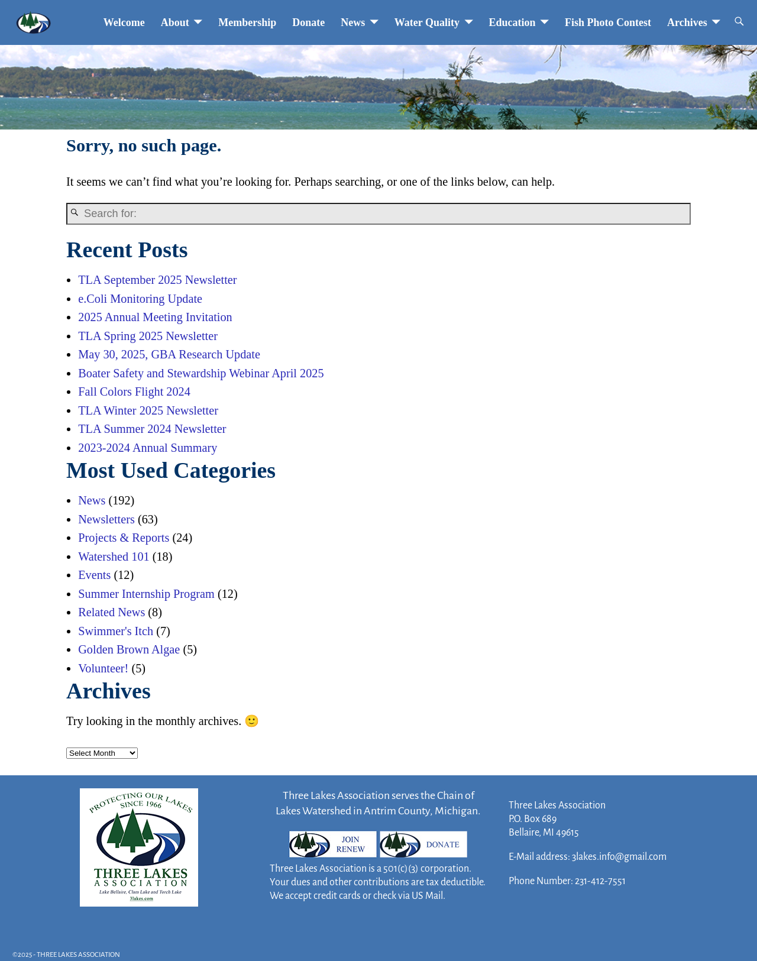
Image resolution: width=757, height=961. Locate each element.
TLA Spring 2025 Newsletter (148, 335)
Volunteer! (103, 668)
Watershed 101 (113, 556)
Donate (308, 22)
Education (512, 22)
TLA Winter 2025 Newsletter (148, 410)
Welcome (124, 22)
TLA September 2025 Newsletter (157, 279)
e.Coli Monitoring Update (140, 298)
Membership (247, 22)
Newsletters (106, 519)
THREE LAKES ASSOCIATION (78, 955)
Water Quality (427, 22)
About (175, 22)
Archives (687, 22)
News (353, 22)
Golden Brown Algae (129, 649)
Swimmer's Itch (115, 631)
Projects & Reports (123, 537)
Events (94, 574)
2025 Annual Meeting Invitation (155, 316)
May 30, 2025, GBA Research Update (169, 354)
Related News (111, 612)
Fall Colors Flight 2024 (134, 391)
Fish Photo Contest (608, 22)
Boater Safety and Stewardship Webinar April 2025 (200, 373)
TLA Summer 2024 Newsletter (152, 428)
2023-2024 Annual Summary (147, 447)
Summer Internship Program (146, 593)
